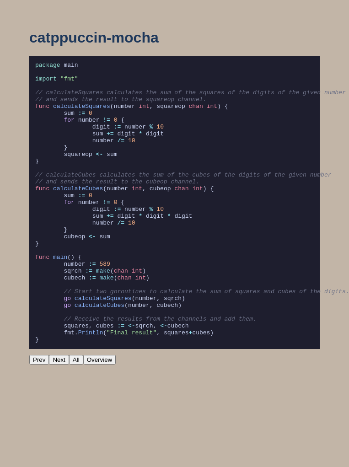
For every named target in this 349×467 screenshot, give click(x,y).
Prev (39, 416)
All (76, 416)
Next (59, 416)
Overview (100, 416)
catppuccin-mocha (94, 37)
